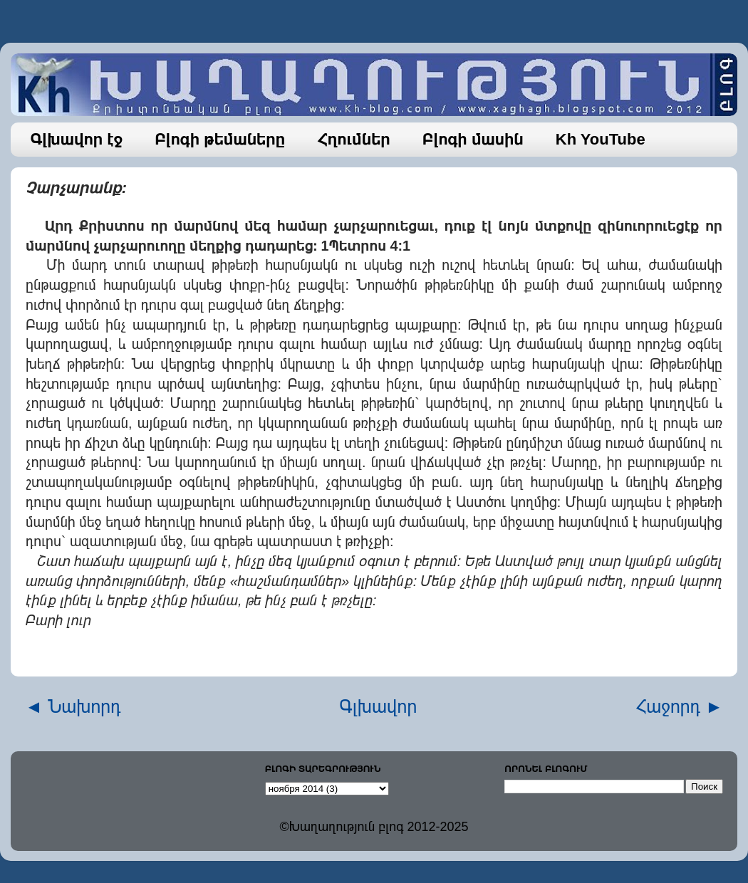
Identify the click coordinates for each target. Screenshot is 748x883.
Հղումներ (353, 139)
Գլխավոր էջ (77, 139)
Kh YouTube (600, 139)
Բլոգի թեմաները (220, 139)
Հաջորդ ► (679, 706)
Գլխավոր (378, 706)
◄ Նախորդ (73, 706)
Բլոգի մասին (473, 139)
